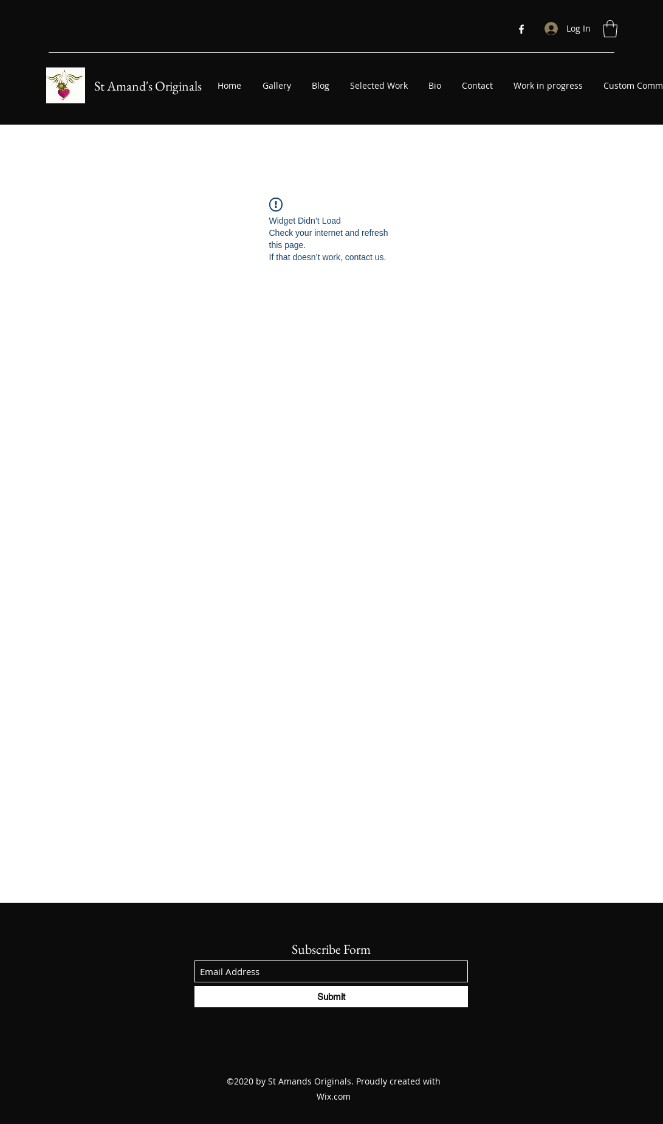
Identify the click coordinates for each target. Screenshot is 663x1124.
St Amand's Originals (148, 86)
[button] (610, 29)
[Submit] (331, 996)
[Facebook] (521, 29)
